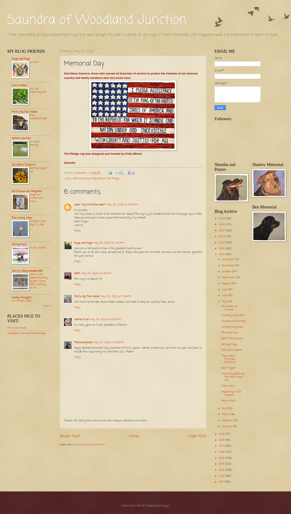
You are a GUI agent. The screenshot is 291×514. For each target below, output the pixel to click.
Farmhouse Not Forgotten (27, 191)
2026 (222, 219)
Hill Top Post (19, 244)
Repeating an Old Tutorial (231, 393)
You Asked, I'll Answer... (229, 307)
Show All (47, 305)
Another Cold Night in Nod (37, 223)
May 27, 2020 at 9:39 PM (109, 342)
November (228, 266)
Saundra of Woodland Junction (97, 20)
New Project (228, 368)
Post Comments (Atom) (90, 445)
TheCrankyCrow (83, 342)
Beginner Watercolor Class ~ (36, 198)
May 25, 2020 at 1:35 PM (96, 273)
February (227, 420)
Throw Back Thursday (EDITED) (228, 359)
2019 (222, 434)
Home (134, 436)
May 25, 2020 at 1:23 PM (109, 243)
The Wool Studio (17, 328)
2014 (222, 464)
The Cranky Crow (22, 218)
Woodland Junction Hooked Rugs (26, 333)
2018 (222, 440)
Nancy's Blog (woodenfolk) (27, 271)
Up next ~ (35, 62)
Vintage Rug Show (232, 327)
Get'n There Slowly (232, 339)
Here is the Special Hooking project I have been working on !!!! (39, 281)
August (226, 284)
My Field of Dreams (24, 165)
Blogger (165, 506)
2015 (222, 458)
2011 (221, 482)
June (225, 295)
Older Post (197, 436)
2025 (222, 225)
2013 (222, 470)
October (227, 272)
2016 (222, 452)
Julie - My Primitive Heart (90, 205)
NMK (77, 273)
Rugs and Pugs (83, 243)
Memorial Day (81, 179)
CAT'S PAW (228, 386)
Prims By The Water (87, 296)
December (228, 259)
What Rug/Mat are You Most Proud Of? (233, 377)
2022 (222, 243)
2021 (222, 249)
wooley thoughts (22, 298)
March (226, 414)
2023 (222, 237)
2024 (222, 231)
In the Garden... (38, 248)
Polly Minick (98, 179)
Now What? (228, 401)
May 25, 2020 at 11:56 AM (122, 205)
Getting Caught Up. (38, 169)
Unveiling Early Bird (233, 315)
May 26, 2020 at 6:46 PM (105, 319)
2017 (222, 446)
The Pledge (113, 179)
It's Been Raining (35, 143)
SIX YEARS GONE (21, 301)
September (229, 277)
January (227, 427)
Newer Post (70, 436)
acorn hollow (19, 85)
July (225, 290)
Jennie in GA (81, 319)
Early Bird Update (231, 350)
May (225, 302)
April (225, 409)
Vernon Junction (21, 138)
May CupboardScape (38, 117)
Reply (77, 231)
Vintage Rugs (229, 344)
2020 (222, 254)
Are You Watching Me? (38, 90)
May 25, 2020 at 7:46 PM (116, 296)
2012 (222, 476)
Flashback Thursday (233, 321)
